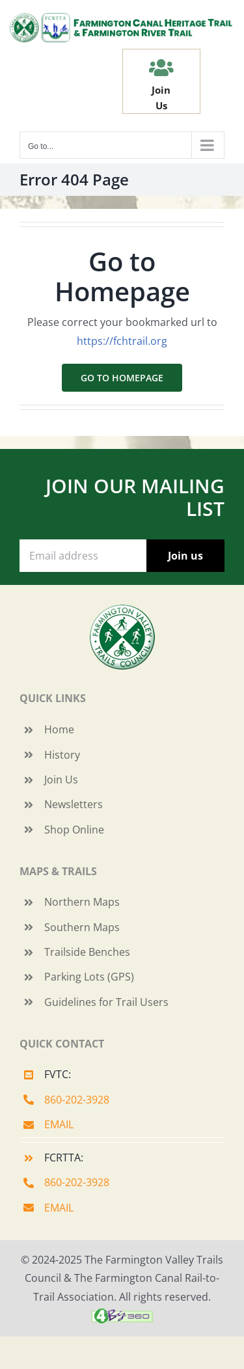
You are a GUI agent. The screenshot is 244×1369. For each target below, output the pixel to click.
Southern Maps (82, 927)
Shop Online (74, 829)
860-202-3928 (76, 1099)
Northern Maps (82, 902)
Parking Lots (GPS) (89, 976)
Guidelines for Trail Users (106, 1002)
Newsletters (73, 804)
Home (59, 729)
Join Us (61, 779)
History (62, 755)
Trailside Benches (87, 952)
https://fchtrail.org (122, 341)
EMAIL (59, 1124)
